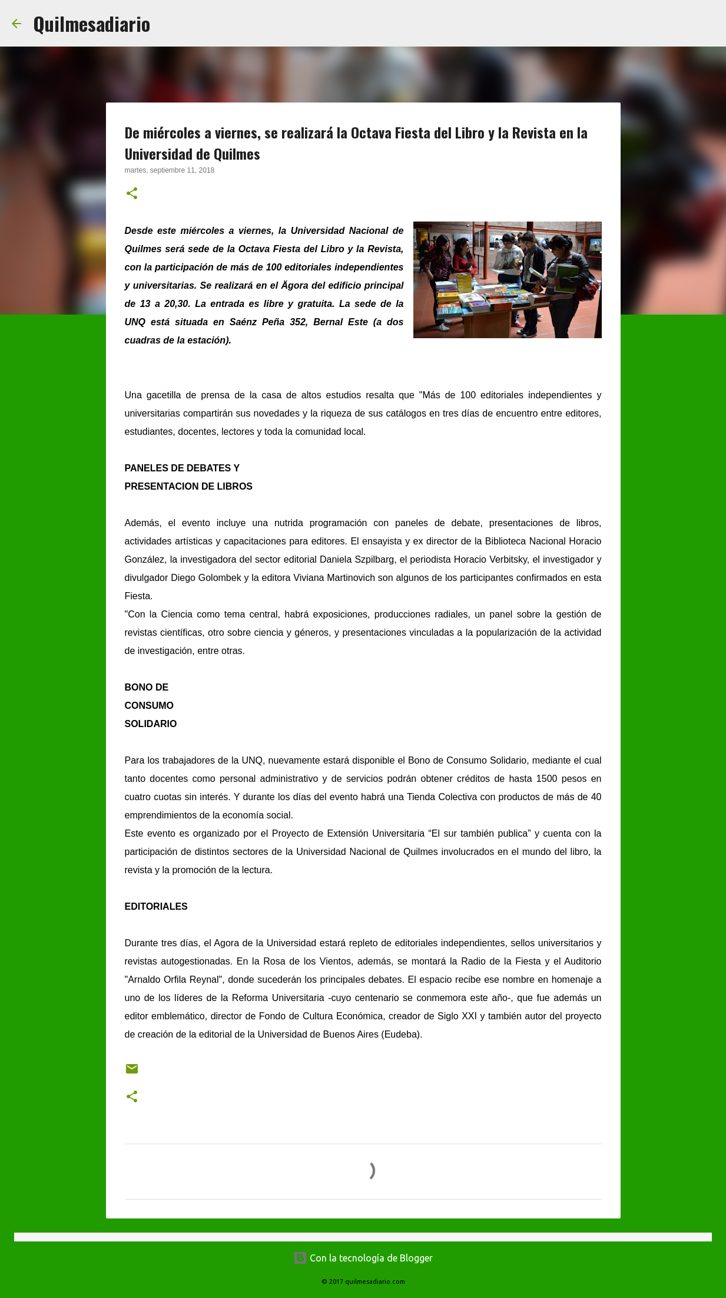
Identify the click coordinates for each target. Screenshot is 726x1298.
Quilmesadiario (91, 23)
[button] (132, 194)
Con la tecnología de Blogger (363, 1258)
